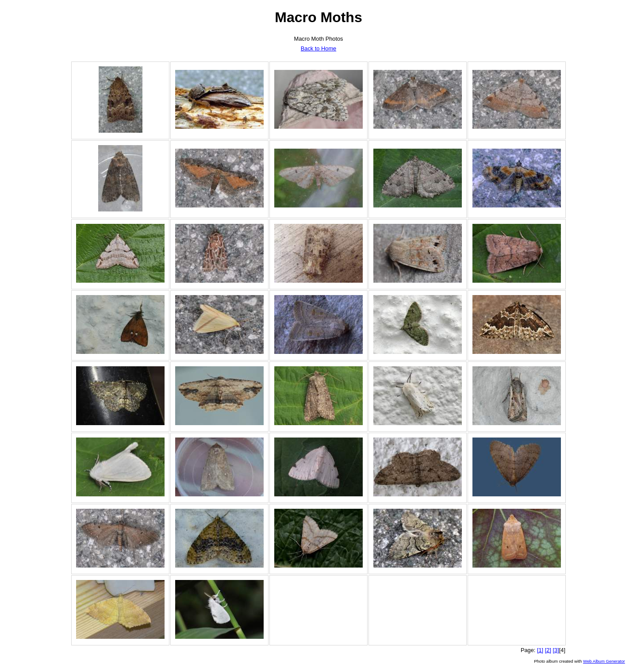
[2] (548, 650)
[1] (540, 650)
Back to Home (318, 48)
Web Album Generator (604, 661)
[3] (556, 650)
